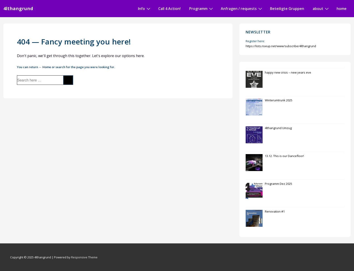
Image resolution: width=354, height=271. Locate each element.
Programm (201, 8)
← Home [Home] (45, 67)
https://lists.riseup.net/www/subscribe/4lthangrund (281, 46)
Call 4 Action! (169, 8)
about (321, 8)
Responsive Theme (84, 257)
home (342, 8)
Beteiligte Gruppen (287, 8)
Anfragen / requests (242, 8)
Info (144, 8)
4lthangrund (18, 8)
